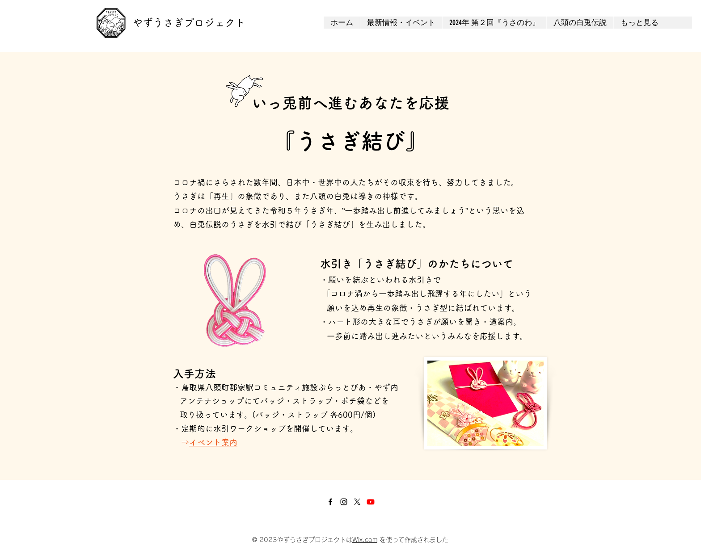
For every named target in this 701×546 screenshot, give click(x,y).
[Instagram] (343, 501)
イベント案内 (213, 442)
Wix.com (364, 540)
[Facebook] (330, 501)
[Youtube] (370, 501)
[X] (357, 501)
